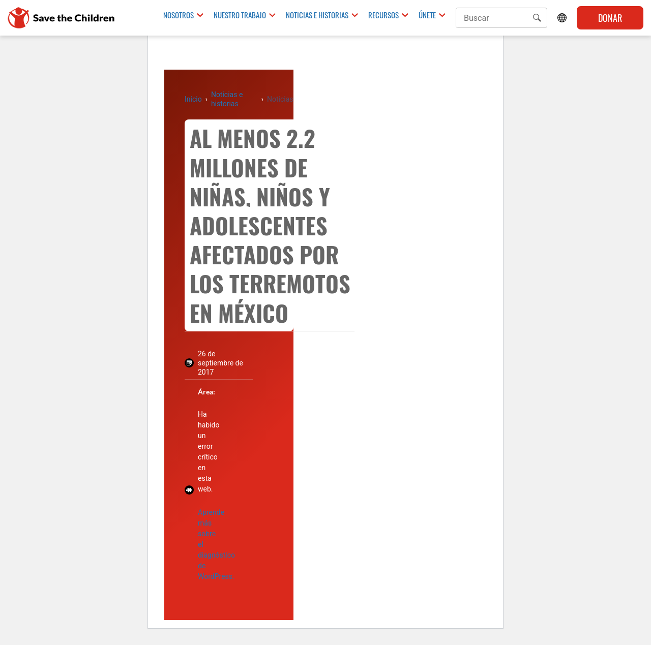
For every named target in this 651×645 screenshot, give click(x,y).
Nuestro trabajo (240, 15)
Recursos (383, 15)
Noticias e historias (317, 15)
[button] (537, 17)
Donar (610, 17)
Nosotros (178, 15)
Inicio (193, 99)
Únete (427, 15)
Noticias (280, 99)
